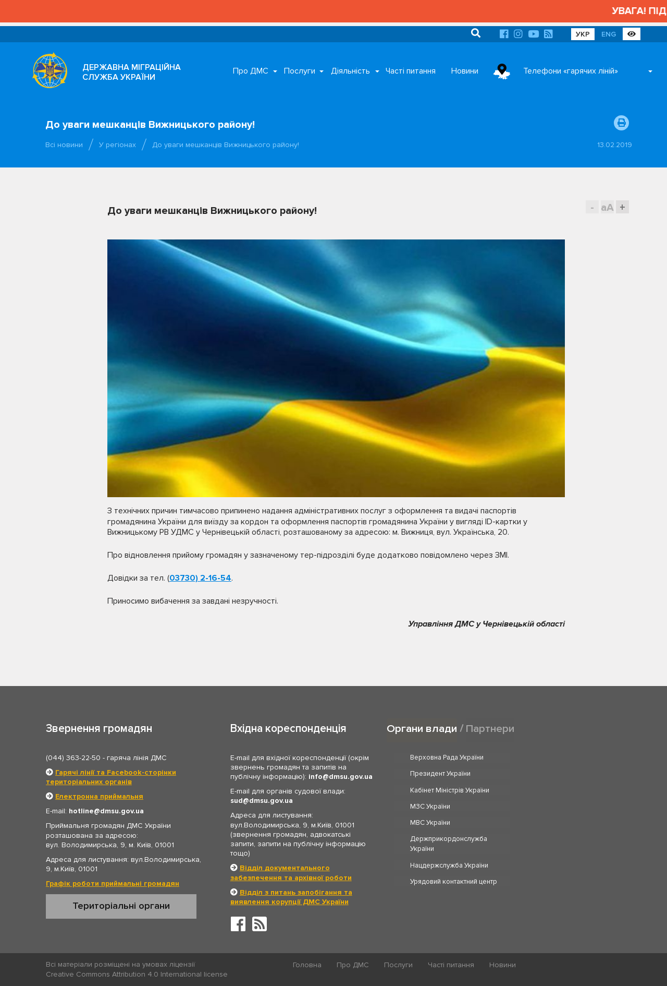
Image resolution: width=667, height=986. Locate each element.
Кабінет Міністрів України (450, 774)
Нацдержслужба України (450, 816)
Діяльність (350, 71)
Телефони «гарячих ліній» (570, 71)
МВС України (431, 790)
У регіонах (117, 144)
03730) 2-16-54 (200, 578)
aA (607, 207)
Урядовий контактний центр (571, 816)
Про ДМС (250, 71)
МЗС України (548, 774)
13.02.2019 (614, 144)
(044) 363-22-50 (73, 757)
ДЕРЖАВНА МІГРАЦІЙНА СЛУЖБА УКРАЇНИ (131, 72)
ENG (608, 34)
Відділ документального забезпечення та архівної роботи (291, 872)
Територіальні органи (121, 905)
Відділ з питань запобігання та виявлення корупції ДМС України (291, 897)
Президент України (558, 757)
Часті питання (411, 71)
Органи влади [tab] (422, 728)
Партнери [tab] (490, 728)
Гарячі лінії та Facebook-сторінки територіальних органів (111, 777)
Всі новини (64, 144)
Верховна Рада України (447, 757)
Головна (307, 964)
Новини (464, 71)
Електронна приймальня (99, 796)
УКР (583, 34)
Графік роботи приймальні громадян (112, 883)
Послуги (299, 71)
